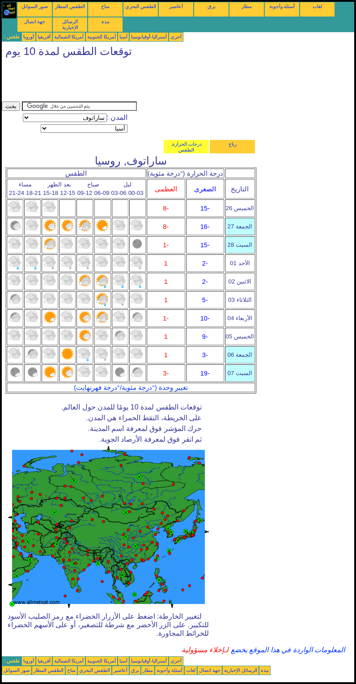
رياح (233, 144)
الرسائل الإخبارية (70, 24)
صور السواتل (34, 6)
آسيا (123, 36)
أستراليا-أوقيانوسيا (149, 36)
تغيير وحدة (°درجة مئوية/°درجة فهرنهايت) (131, 387)
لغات (317, 6)
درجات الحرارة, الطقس (186, 146)
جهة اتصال (35, 21)
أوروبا (28, 36)
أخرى (176, 36)
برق (212, 6)
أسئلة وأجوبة (282, 6)
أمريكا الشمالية (69, 36)
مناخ (105, 6)
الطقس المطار (70, 6)
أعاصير (176, 6)
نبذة (106, 21)
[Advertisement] (164, 81)
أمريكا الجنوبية (101, 36)
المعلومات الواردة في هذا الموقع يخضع (287, 650)
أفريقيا (44, 36)
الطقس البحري (140, 6)
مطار (247, 6)
